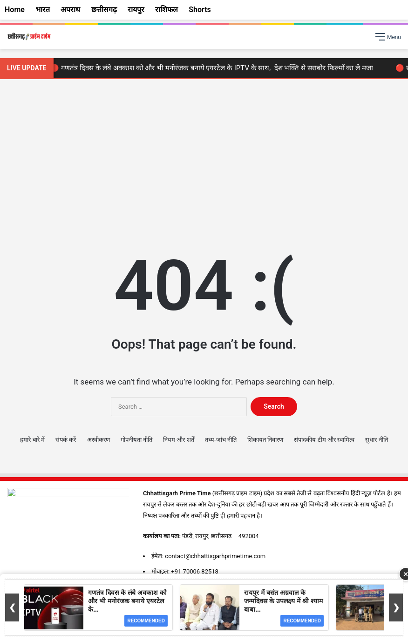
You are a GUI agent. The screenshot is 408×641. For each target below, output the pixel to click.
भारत (42, 9)
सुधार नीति (376, 439)
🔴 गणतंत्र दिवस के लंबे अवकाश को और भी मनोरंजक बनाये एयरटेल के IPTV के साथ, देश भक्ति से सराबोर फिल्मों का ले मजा (214, 68)
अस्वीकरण (98, 439)
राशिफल (166, 9)
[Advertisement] (204, 158)
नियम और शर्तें (178, 439)
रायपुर (136, 9)
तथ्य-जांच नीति (221, 439)
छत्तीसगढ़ (104, 9)
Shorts (200, 9)
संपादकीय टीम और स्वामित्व (324, 439)
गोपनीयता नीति (136, 439)
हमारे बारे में (32, 439)
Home (15, 9)
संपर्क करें (65, 439)
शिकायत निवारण (265, 439)
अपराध (70, 9)
